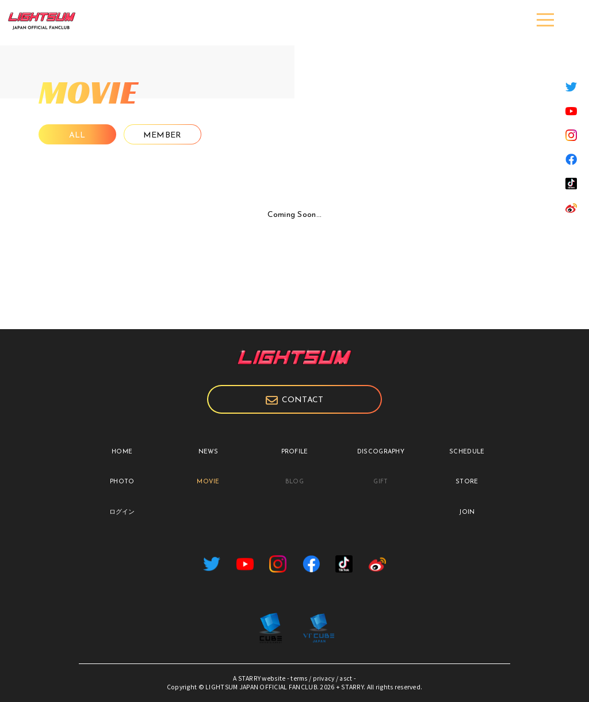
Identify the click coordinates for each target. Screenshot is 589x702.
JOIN (467, 512)
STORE (467, 482)
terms (298, 678)
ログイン (122, 512)
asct (345, 678)
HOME (122, 452)
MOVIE (208, 482)
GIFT (380, 482)
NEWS (208, 452)
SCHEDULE (466, 452)
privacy (324, 678)
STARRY (249, 678)
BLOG (294, 482)
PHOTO (122, 482)
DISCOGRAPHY (380, 452)
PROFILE (294, 452)
